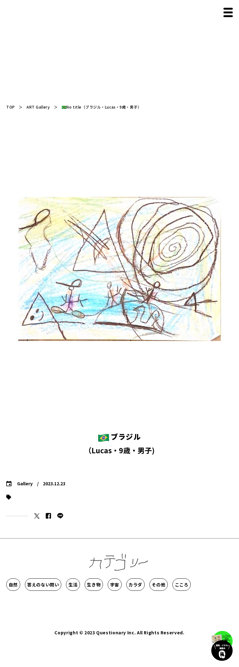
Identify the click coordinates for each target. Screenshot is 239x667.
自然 (24, 584)
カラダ (24, 603)
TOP (10, 107)
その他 (65, 603)
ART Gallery (38, 107)
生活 (120, 584)
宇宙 (202, 584)
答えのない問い (72, 584)
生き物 (161, 584)
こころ (106, 603)
